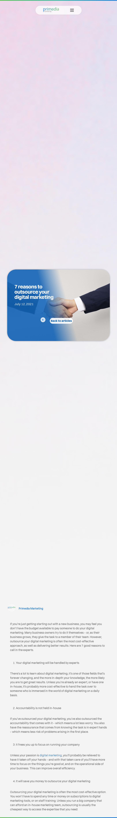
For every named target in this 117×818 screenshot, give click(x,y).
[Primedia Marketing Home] (51, 11)
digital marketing (51, 755)
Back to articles (61, 321)
